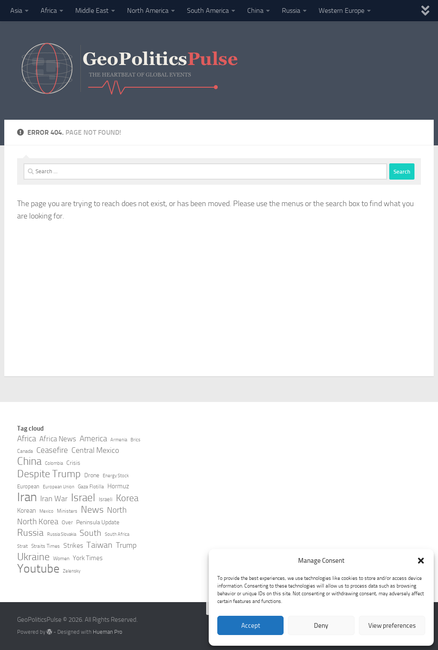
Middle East (92, 10)
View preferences (392, 625)
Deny (321, 625)
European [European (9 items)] (28, 486)
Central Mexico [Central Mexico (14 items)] (95, 450)
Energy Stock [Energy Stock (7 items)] (116, 476)
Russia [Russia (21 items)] (30, 533)
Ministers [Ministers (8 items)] (67, 511)
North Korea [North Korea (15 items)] (37, 521)
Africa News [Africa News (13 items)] (57, 438)
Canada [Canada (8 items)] (25, 451)
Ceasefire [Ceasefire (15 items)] (52, 450)
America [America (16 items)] (93, 438)
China (255, 10)
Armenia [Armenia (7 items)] (118, 440)
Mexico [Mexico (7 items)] (46, 511)
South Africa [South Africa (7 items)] (117, 534)
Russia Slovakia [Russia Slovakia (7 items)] (61, 534)
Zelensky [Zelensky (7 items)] (71, 571)
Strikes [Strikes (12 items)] (73, 545)
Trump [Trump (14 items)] (126, 545)
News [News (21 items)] (92, 510)
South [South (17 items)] (90, 533)
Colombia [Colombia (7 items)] (54, 463)
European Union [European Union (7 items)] (58, 487)
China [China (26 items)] (29, 461)
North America (148, 10)
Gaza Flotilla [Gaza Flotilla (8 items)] (91, 487)
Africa (49, 10)
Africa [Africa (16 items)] (26, 438)
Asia (16, 10)
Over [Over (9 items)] (67, 522)
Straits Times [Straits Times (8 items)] (45, 546)
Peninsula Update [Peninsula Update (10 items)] (97, 522)
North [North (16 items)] (117, 510)
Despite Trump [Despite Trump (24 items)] (49, 474)
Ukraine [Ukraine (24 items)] (33, 557)
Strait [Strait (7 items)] (22, 546)
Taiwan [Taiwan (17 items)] (99, 545)
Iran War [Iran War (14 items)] (54, 498)
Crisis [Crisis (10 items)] (73, 463)
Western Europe (341, 10)
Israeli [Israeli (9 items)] (105, 499)
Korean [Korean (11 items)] (26, 510)
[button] (421, 560)
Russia (291, 10)
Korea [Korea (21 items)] (127, 498)
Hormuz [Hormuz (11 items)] (118, 486)
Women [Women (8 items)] (61, 558)
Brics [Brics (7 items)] (135, 440)
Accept (250, 625)
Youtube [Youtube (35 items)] (38, 569)
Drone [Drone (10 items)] (91, 475)
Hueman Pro (107, 632)
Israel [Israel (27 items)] (83, 498)
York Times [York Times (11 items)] (88, 558)
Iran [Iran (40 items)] (27, 497)
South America (208, 10)
